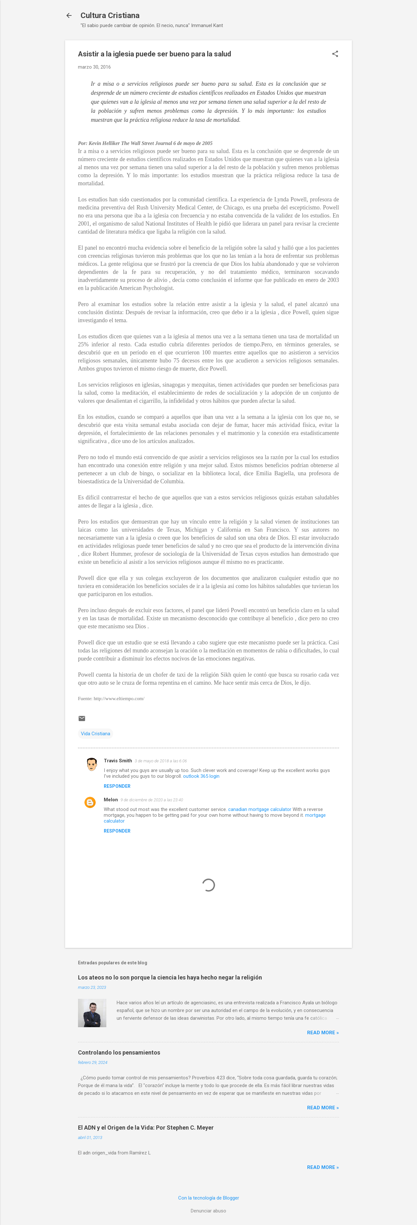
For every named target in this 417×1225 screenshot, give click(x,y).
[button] (335, 54)
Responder (117, 786)
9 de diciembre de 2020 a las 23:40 (152, 799)
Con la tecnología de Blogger (208, 1198)
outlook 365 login (201, 776)
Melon (111, 800)
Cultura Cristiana (110, 15)
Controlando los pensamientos (119, 1052)
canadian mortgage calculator (259, 809)
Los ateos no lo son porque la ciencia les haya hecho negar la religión (170, 977)
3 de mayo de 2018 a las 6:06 (161, 760)
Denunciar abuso (208, 1211)
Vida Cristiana (95, 734)
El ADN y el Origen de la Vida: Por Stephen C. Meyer (146, 1127)
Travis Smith (118, 761)
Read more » (323, 1033)
